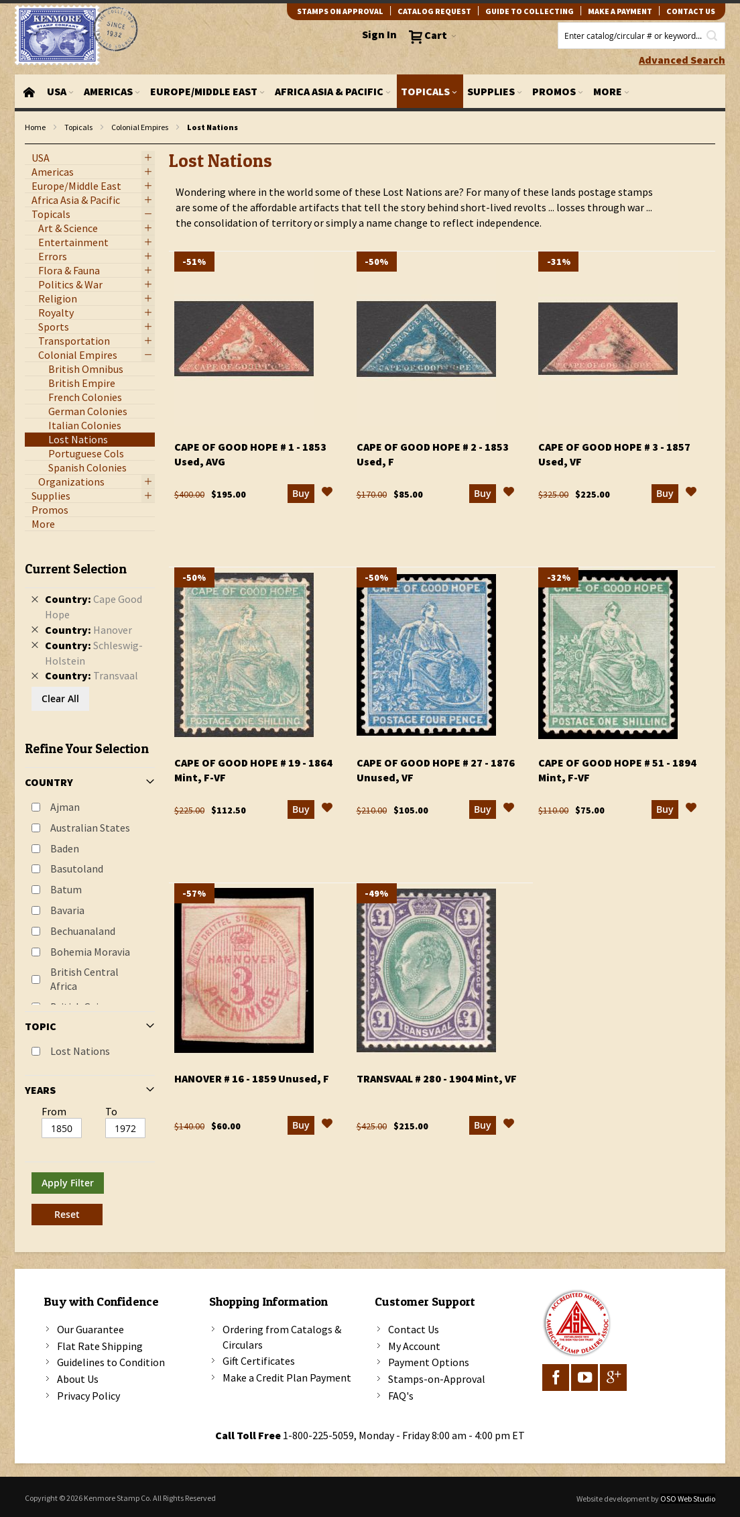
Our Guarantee (90, 1329)
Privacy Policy (88, 1395)
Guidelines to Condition (111, 1362)
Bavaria (67, 910)
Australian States (90, 827)
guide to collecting (529, 11)
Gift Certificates (259, 1360)
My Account (414, 1346)
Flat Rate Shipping (100, 1346)
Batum (66, 889)
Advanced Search (682, 59)
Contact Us (413, 1329)
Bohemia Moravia (90, 951)
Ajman (65, 806)
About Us (78, 1379)
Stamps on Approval (340, 11)
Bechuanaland (82, 931)
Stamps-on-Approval (436, 1379)
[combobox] (641, 35)
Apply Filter (68, 1182)
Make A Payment (620, 11)
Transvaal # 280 (437, 1078)
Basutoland (76, 868)
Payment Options (428, 1362)
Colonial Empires (139, 127)
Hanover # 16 (251, 1078)
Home (35, 127)
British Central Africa (84, 979)
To (111, 1111)
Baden (64, 848)
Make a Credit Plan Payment (287, 1377)
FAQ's (401, 1395)
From (54, 1111)
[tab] (90, 888)
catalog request (434, 11)
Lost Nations (80, 1051)
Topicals (78, 127)
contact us (690, 11)
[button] (327, 493)
